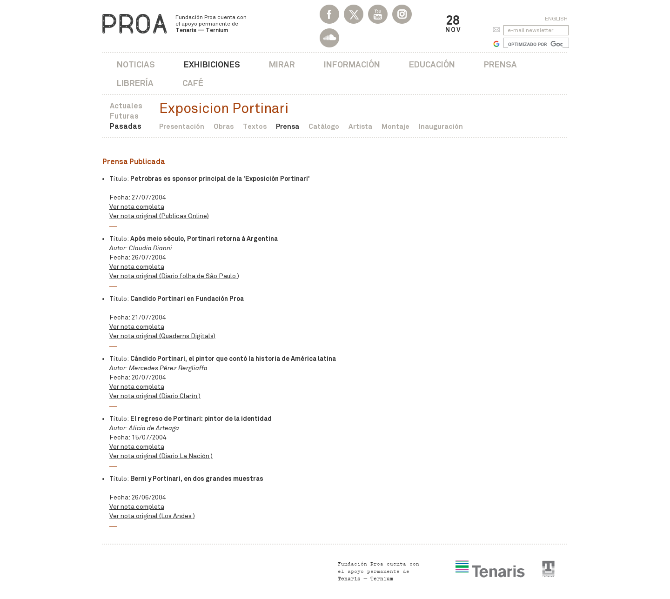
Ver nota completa (136, 207)
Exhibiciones (212, 64)
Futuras (124, 116)
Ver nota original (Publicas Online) (159, 216)
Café (192, 83)
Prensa (500, 64)
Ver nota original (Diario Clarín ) (155, 396)
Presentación (181, 126)
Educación (432, 64)
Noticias (136, 64)
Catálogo (323, 126)
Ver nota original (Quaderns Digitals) (162, 336)
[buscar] (535, 44)
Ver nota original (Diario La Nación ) (161, 456)
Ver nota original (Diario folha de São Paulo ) (174, 276)
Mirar (282, 64)
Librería (135, 83)
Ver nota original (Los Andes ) (152, 516)
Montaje (395, 126)
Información (352, 64)
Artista (360, 126)
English (556, 18)
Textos (255, 126)
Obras (224, 126)
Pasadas (125, 126)
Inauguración (441, 126)
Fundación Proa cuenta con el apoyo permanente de (211, 23)
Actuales (126, 106)
